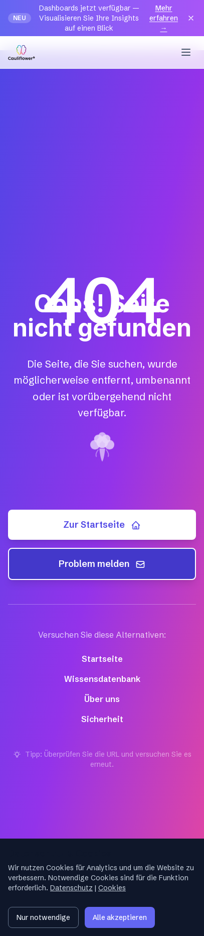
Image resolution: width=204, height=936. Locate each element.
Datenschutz (71, 887)
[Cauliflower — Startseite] (21, 52)
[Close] (191, 18)
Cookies (112, 887)
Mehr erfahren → (163, 18)
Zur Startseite (102, 524)
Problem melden (102, 563)
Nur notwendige (43, 917)
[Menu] (186, 52)
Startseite (102, 659)
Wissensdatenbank (102, 679)
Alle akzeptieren (120, 917)
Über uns (102, 699)
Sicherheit (102, 719)
